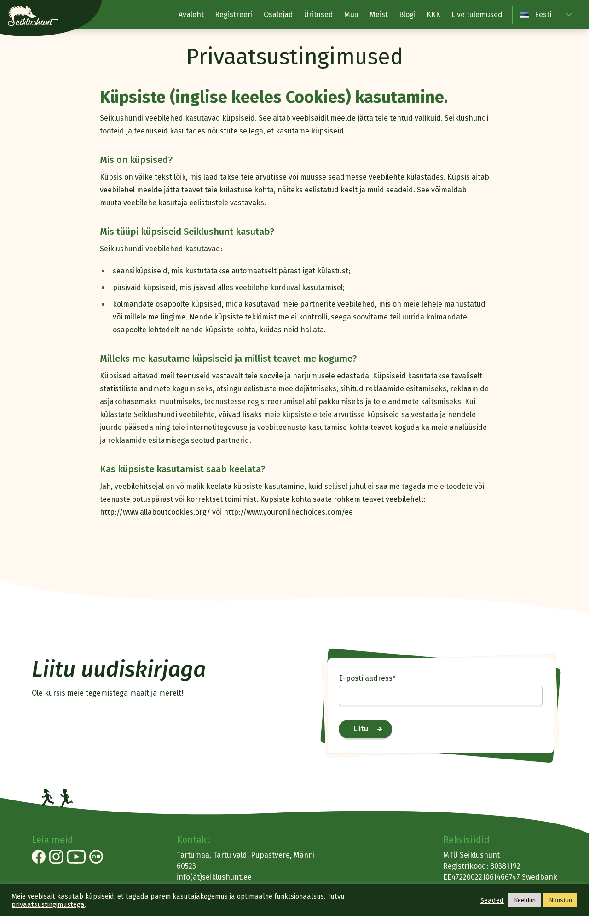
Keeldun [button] (525, 900)
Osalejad (278, 14)
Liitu (360, 729)
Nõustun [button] (560, 900)
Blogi (407, 14)
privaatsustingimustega (48, 904)
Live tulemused (476, 14)
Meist (379, 14)
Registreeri (234, 14)
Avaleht (191, 14)
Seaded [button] (492, 900)
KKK (433, 14)
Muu (351, 14)
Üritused (318, 14)
